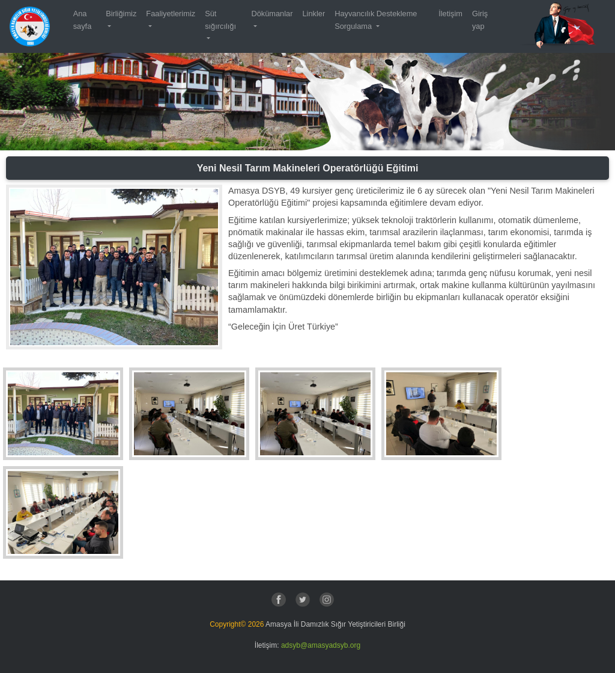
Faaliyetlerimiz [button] (170, 13)
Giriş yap (480, 19)
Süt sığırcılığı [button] (220, 19)
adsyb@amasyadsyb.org (320, 645)
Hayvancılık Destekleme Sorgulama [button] (376, 19)
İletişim (450, 13)
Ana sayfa (82, 19)
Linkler (313, 13)
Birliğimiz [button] (121, 13)
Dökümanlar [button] (271, 13)
